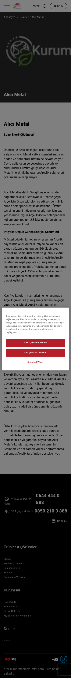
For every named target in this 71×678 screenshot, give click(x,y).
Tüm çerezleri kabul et (36, 352)
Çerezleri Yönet (35, 362)
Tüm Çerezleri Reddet (35, 342)
